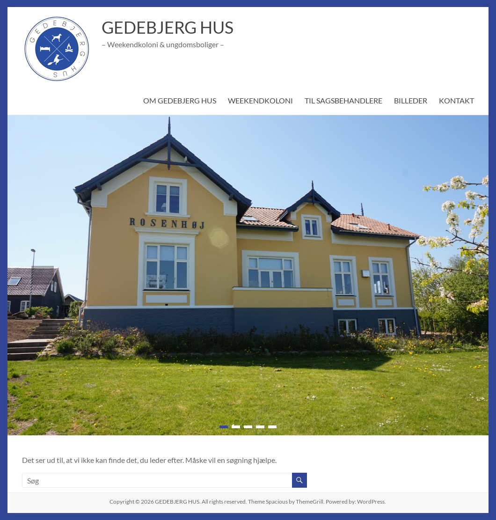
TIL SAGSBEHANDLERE (342, 100)
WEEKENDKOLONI (259, 100)
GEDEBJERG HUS (168, 27)
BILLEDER (411, 100)
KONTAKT (456, 100)
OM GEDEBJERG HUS (177, 100)
